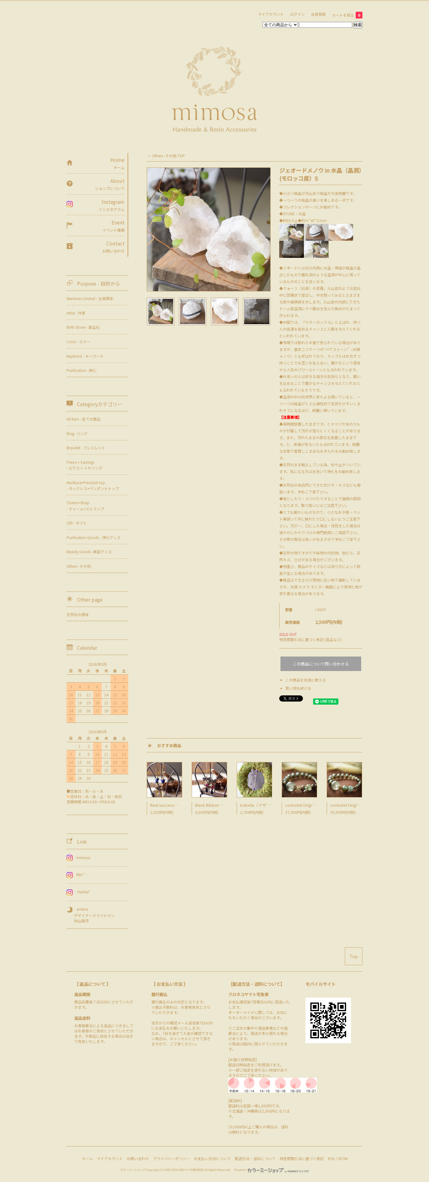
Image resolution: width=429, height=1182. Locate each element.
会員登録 (318, 14)
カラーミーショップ (132, 1170)
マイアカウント (271, 14)
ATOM (343, 1158)
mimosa (80, 857)
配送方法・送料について (255, 1158)
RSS (331, 1158)
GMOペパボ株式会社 (190, 1170)
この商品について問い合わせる (321, 664)
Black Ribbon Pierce (213, 805)
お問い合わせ (138, 1158)
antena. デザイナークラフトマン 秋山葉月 (91, 914)
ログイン (297, 14)
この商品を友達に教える (305, 679)
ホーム (87, 1158)
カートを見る (347, 15)
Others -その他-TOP (168, 155)
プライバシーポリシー (171, 1158)
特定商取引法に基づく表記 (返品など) (310, 639)
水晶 (302, 213)
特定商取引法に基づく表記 (302, 1158)
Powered (271, 1170)
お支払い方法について (212, 1158)
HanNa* (80, 891)
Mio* (77, 874)
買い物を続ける (298, 688)
